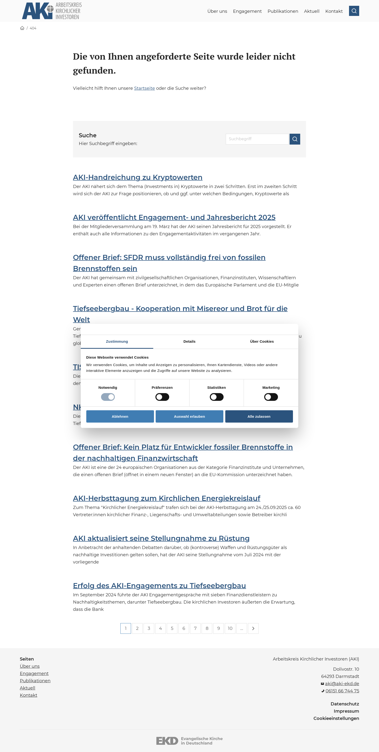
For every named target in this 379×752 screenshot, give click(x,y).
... (241, 628)
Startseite (144, 88)
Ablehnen (120, 416)
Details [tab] (189, 341)
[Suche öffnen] (354, 11)
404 (33, 28)
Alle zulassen (259, 416)
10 (230, 628)
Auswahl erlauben (189, 416)
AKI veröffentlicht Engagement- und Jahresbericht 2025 (174, 217)
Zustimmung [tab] (117, 341)
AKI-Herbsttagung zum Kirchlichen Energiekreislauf (166, 498)
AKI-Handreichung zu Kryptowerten (138, 177)
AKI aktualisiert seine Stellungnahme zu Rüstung (161, 538)
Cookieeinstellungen (336, 718)
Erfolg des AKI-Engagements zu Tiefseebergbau (159, 585)
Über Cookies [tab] (262, 341)
